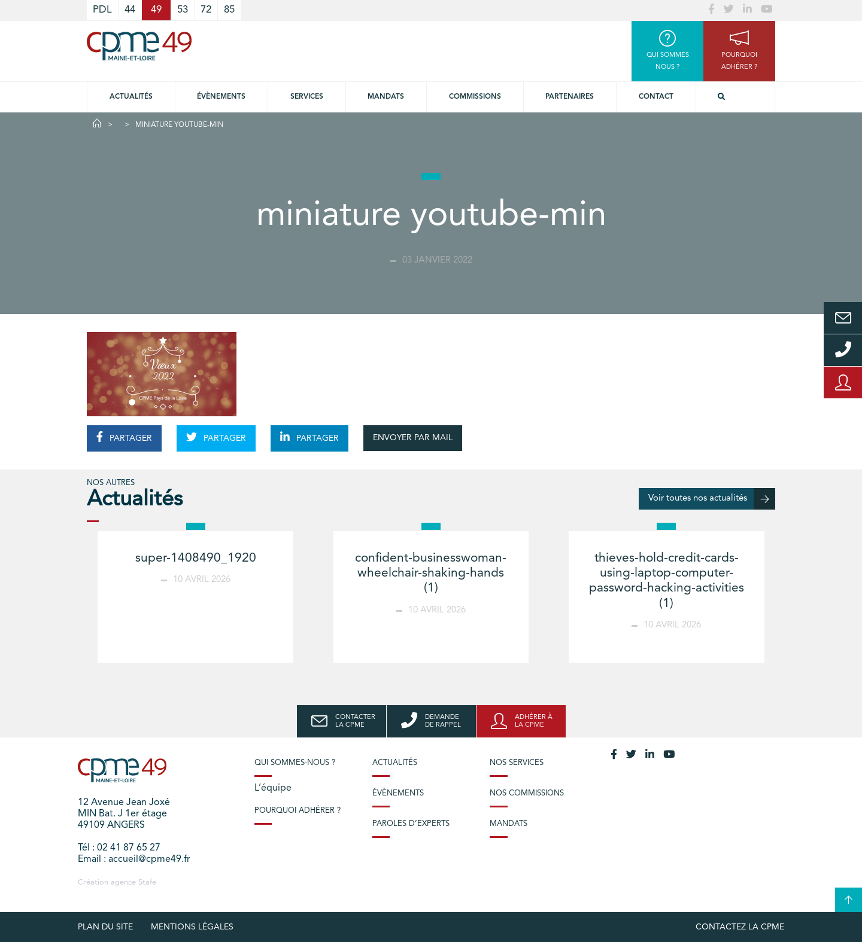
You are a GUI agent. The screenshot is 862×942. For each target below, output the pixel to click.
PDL (102, 10)
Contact (656, 96)
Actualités (131, 96)
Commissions (475, 96)
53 (182, 10)
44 (130, 10)
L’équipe (273, 788)
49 (156, 10)
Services (306, 96)
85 (229, 10)
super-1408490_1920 (195, 558)
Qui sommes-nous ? (294, 763)
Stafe (147, 882)
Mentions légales (192, 927)
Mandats (386, 96)
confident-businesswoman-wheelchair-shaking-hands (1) (430, 573)
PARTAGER (124, 437)
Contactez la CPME (740, 927)
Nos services (517, 763)
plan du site (105, 927)
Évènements (221, 96)
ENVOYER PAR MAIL (413, 438)
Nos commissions (527, 793)
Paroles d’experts (411, 824)
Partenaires (569, 96)
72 (206, 10)
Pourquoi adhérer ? (297, 811)
